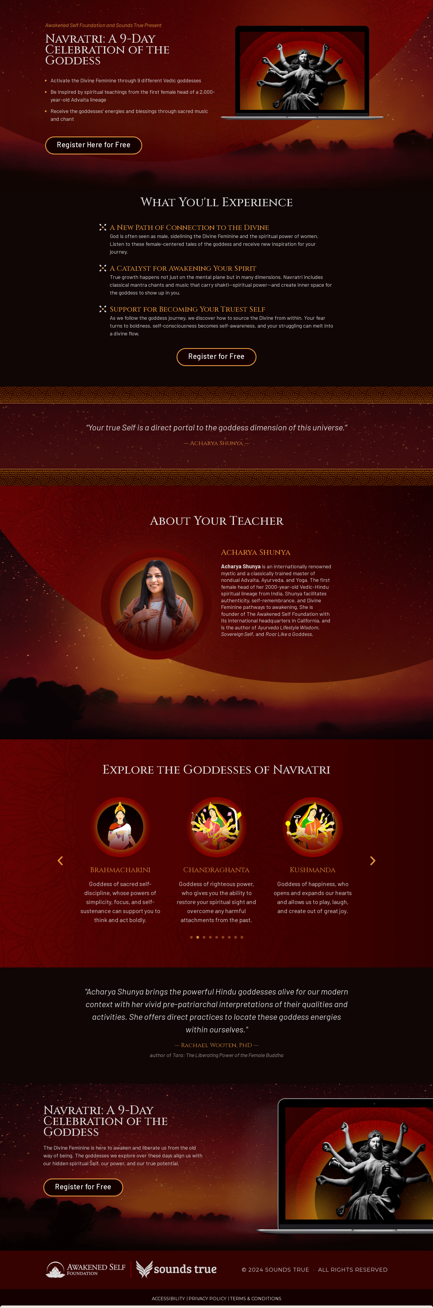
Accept (383, 1272)
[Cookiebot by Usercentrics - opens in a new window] (39, 1296)
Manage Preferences (101, 1296)
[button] (60, 861)
